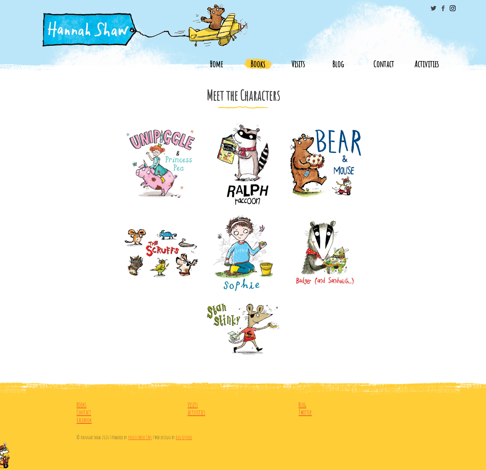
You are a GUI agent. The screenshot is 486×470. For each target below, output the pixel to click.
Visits (298, 63)
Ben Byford (184, 437)
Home (216, 63)
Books (257, 63)
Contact (383, 63)
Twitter (305, 412)
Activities (426, 63)
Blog (338, 63)
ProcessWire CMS (140, 437)
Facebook (84, 420)
